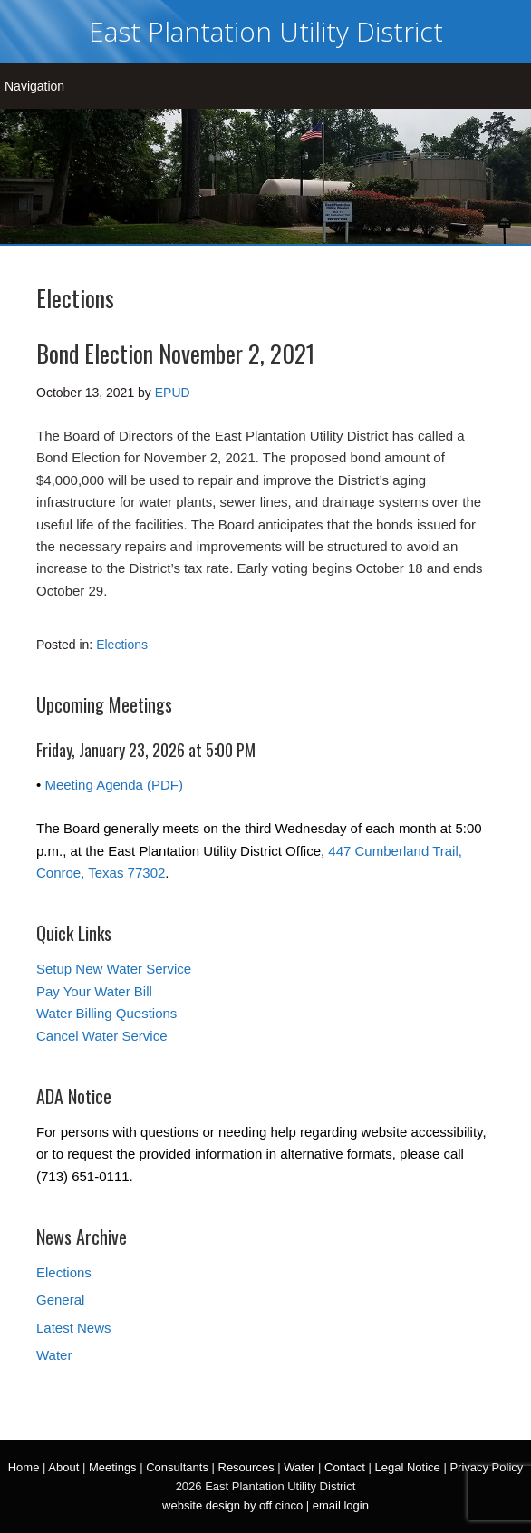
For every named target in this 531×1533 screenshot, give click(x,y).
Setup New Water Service (113, 968)
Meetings (113, 1467)
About (63, 1467)
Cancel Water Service (102, 1035)
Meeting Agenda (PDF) (113, 784)
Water (54, 1355)
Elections (122, 644)
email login (341, 1505)
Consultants (177, 1467)
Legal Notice (406, 1467)
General (60, 1299)
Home (24, 1467)
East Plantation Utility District (266, 31)
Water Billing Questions (106, 1013)
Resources (246, 1467)
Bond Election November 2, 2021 (175, 353)
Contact (344, 1467)
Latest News (73, 1327)
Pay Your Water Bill (94, 991)
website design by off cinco (232, 1505)
